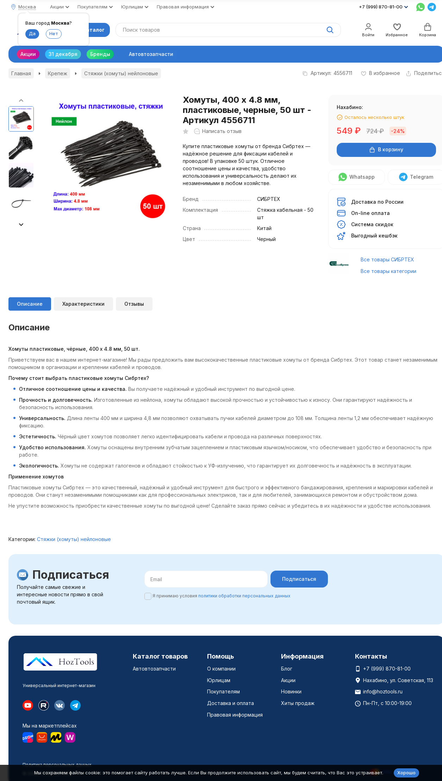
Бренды (100, 54)
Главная (21, 73)
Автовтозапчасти (151, 54)
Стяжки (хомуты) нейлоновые (121, 73)
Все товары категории (388, 271)
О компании (221, 669)
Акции (28, 54)
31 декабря (63, 54)
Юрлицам (218, 680)
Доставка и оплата (230, 703)
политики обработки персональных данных (244, 595)
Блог (286, 669)
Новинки (291, 691)
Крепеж (57, 73)
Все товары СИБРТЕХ (387, 259)
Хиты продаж (298, 703)
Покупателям (223, 691)
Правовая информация (235, 715)
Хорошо (406, 772)
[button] (21, 224)
